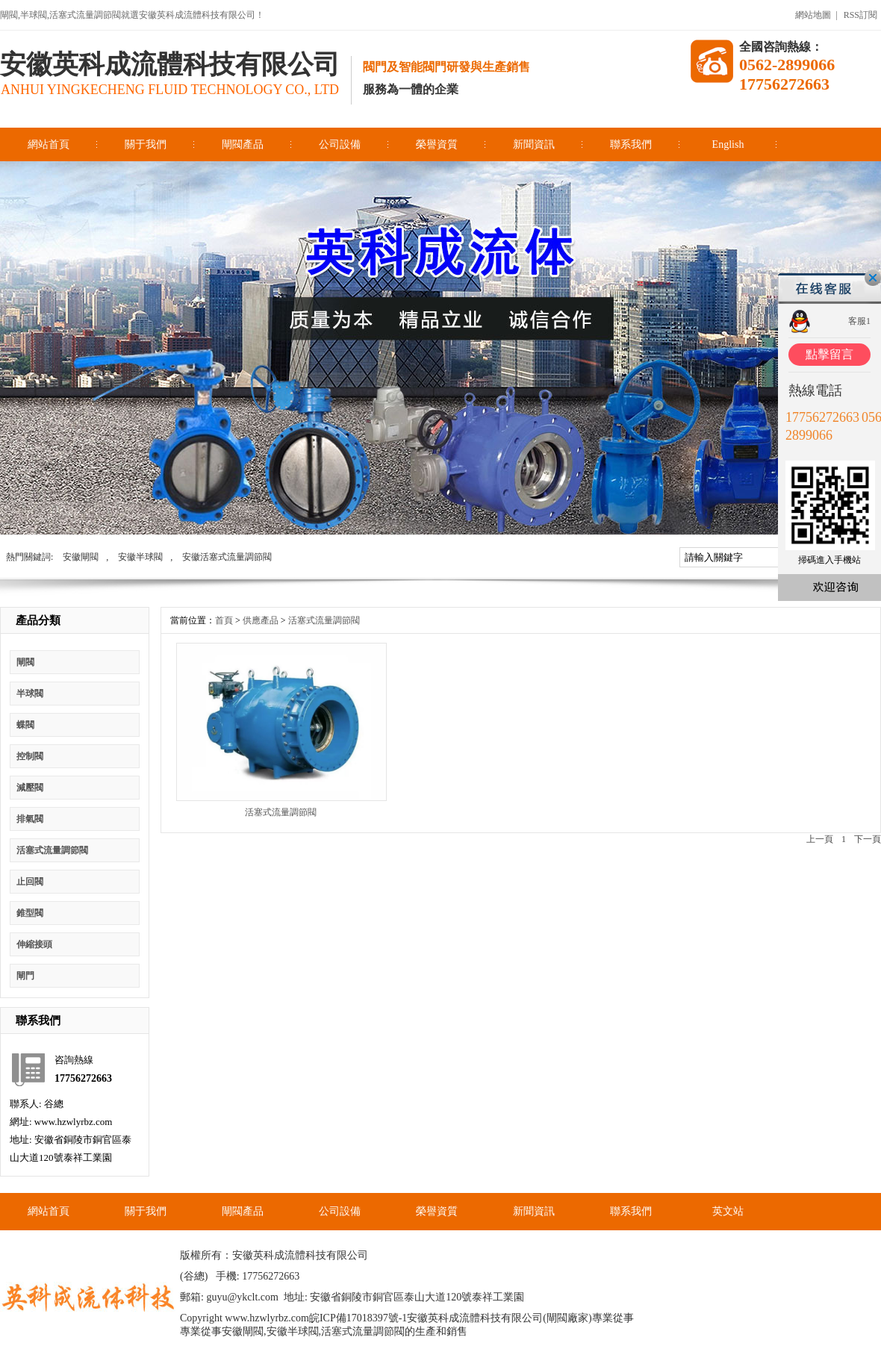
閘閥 (25, 662)
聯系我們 (631, 144)
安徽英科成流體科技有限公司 (170, 64)
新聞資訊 (534, 144)
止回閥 (29, 881)
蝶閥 (25, 725)
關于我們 (145, 144)
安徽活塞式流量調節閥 (227, 557)
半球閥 (29, 693)
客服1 (859, 321)
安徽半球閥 (140, 557)
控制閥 (29, 756)
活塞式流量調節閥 (52, 850)
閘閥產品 (243, 144)
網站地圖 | (816, 15)
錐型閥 (29, 913)
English (728, 144)
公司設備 (340, 144)
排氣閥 (29, 819)
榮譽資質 (437, 144)
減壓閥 (29, 787)
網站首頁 (48, 144)
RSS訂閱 (860, 15)
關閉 (873, 277)
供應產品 (260, 620)
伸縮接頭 (34, 944)
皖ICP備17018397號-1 (358, 1318)
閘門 (25, 975)
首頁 (224, 620)
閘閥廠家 (567, 1318)
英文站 (728, 1211)
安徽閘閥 (81, 557)
